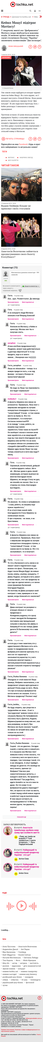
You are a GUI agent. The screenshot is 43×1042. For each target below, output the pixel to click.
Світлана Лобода (31, 958)
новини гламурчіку (29, 971)
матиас (11, 157)
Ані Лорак (25, 949)
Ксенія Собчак (24, 955)
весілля (6, 966)
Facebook (23, 144)
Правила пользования (7, 1029)
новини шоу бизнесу (28, 974)
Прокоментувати (13, 302)
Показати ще (21, 817)
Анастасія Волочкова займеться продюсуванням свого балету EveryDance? (19, 254)
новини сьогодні (10, 974)
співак (5, 980)
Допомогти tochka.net (21, 17)
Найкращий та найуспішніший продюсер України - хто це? (26, 852)
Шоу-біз (6, 963)
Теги (4, 939)
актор (14, 963)
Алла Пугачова (9, 946)
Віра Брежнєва (9, 952)
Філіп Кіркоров (29, 960)
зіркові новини (9, 969)
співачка (14, 980)
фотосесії (30, 982)
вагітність (34, 963)
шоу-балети (13, 160)
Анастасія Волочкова (27, 946)
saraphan (11, 343)
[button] (35, 11)
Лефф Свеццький (15, 46)
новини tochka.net (10, 971)
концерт (21, 969)
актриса (23, 963)
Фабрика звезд (26, 157)
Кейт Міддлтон (9, 955)
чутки (5, 985)
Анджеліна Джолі (10, 949)
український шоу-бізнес (13, 982)
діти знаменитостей (32, 966)
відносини (16, 966)
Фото (18, 960)
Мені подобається (28, 302)
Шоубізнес (6, 57)
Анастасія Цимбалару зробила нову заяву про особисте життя (26, 830)
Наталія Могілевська (12, 958)
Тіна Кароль (8, 960)
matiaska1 (12, 399)
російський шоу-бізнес (12, 977)
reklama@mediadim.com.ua (34, 1018)
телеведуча (35, 980)
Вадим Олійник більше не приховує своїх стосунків (16, 207)
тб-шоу (24, 980)
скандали (29, 977)
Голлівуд (22, 952)
